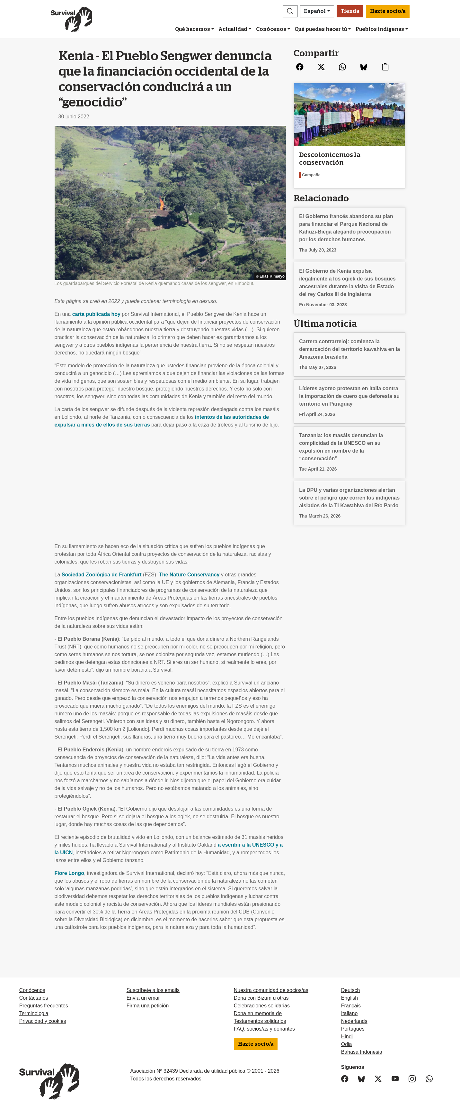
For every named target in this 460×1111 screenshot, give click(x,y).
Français (351, 1005)
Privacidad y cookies (42, 1021)
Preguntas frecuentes (43, 1005)
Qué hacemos (192, 29)
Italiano (349, 1013)
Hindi (347, 1036)
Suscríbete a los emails (153, 990)
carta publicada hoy (96, 314)
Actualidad (232, 29)
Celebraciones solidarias (262, 1005)
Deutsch (350, 990)
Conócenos (271, 29)
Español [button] (315, 11)
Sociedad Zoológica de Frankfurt (102, 574)
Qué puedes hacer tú (321, 29)
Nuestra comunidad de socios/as (271, 990)
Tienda (350, 11)
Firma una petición (148, 1005)
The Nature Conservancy (189, 574)
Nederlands (354, 1021)
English (349, 998)
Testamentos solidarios (260, 1021)
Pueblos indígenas (380, 29)
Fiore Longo (69, 873)
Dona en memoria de (258, 1013)
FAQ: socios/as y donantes (264, 1029)
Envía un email (144, 998)
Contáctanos (33, 998)
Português (353, 1029)
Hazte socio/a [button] (387, 11)
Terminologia (34, 1013)
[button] (290, 11)
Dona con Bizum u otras (261, 998)
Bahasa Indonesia (361, 1052)
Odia (346, 1044)
